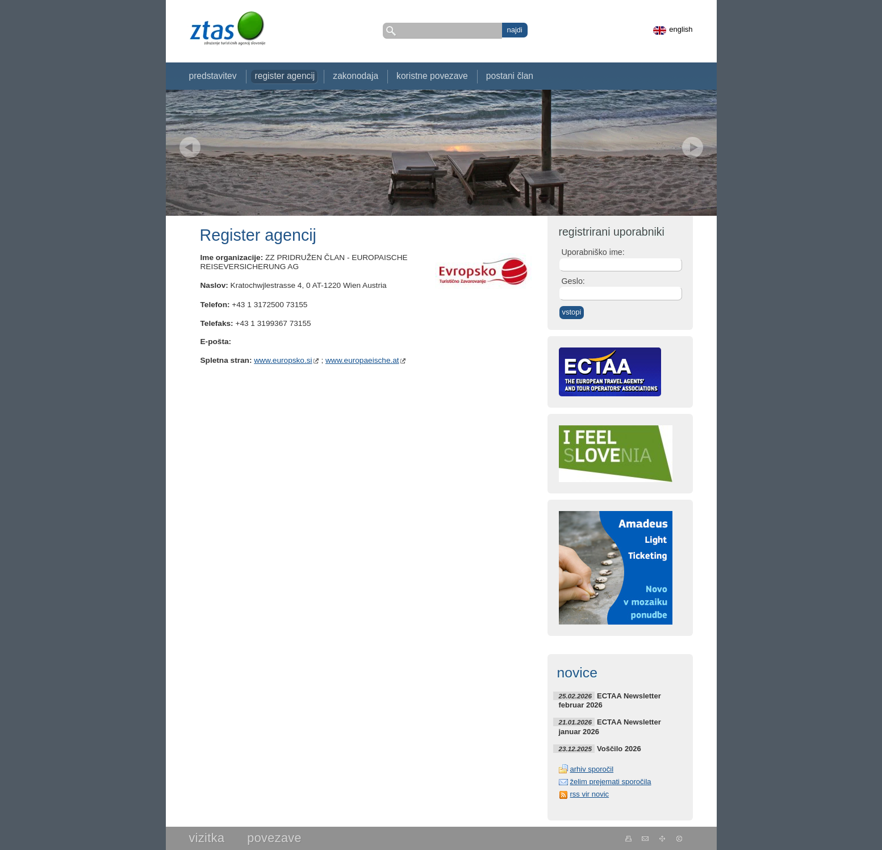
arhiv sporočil (592, 769)
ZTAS (227, 28)
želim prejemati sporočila (610, 781)
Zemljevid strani (662, 838)
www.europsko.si (283, 360)
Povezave (274, 838)
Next (692, 147)
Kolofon (679, 838)
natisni (628, 838)
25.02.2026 (575, 696)
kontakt (645, 838)
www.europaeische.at (362, 360)
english (680, 30)
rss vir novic (589, 794)
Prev (189, 147)
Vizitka (207, 838)
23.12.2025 (575, 748)
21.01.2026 (575, 722)
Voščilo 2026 (619, 748)
